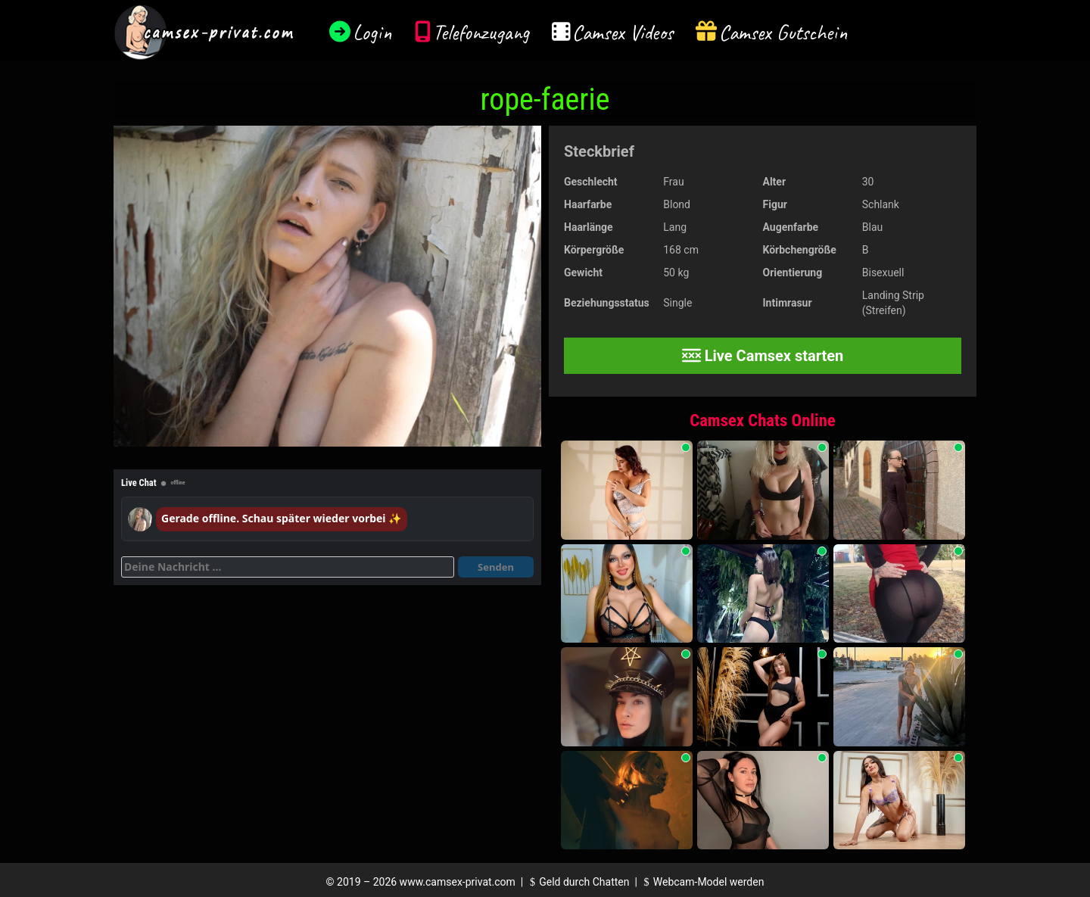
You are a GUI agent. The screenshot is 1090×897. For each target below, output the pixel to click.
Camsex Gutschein (783, 32)
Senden (496, 567)
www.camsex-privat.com (457, 882)
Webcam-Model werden (702, 882)
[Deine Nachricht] (287, 567)
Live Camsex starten (763, 356)
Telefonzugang (481, 32)
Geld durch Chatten (578, 882)
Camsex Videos (622, 32)
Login (372, 32)
